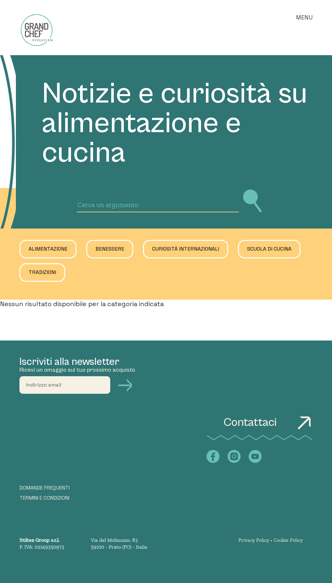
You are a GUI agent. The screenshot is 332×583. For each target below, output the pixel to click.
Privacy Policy (253, 540)
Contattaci (268, 422)
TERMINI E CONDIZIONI (44, 498)
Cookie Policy (288, 540)
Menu (304, 17)
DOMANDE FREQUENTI (44, 488)
